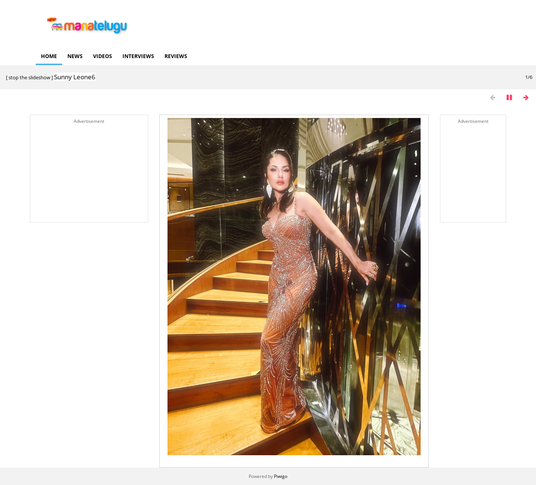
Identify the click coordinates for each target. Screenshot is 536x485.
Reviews (176, 56)
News (75, 56)
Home (49, 56)
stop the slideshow (29, 77)
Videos (102, 56)
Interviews (138, 56)
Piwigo (280, 476)
